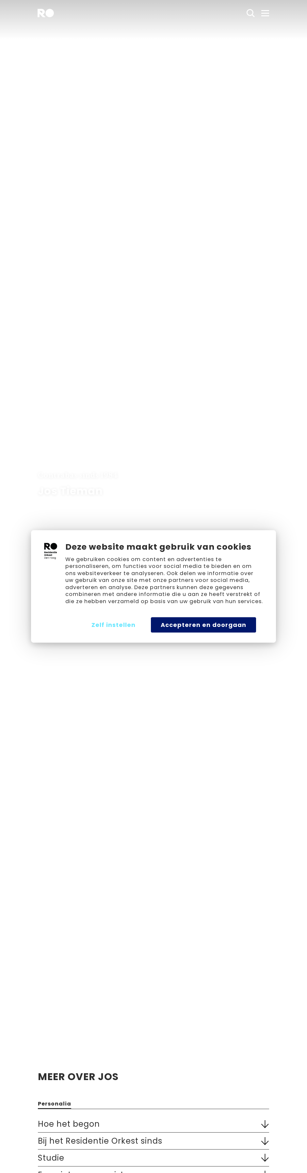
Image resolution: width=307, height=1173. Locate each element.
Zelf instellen (113, 625)
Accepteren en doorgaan (203, 625)
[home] (45, 13)
